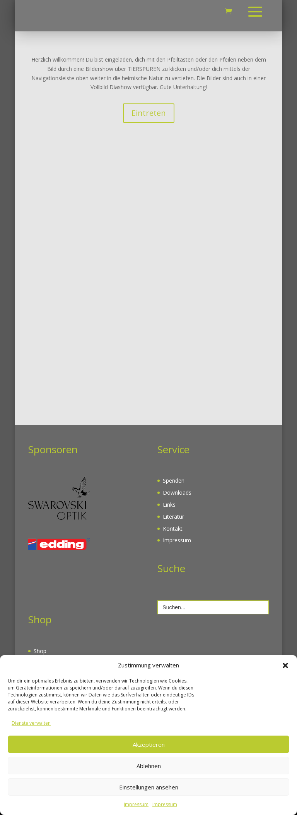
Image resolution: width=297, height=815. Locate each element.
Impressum (136, 804)
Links (169, 504)
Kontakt (173, 528)
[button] (285, 665)
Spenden (173, 480)
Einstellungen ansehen (148, 787)
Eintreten (148, 113)
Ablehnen (149, 766)
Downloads (177, 492)
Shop (40, 651)
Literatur (173, 516)
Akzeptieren (149, 744)
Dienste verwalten (31, 723)
